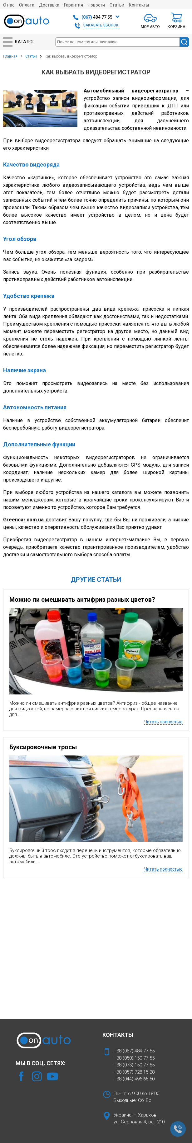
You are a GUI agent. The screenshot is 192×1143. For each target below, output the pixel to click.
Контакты (139, 4)
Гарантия (73, 4)
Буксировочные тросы (43, 747)
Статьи (117, 4)
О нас (8, 4)
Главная (10, 56)
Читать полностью (163, 721)
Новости (96, 4)
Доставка (49, 4)
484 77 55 (96, 17)
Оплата (26, 4)
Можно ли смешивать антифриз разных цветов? (82, 599)
